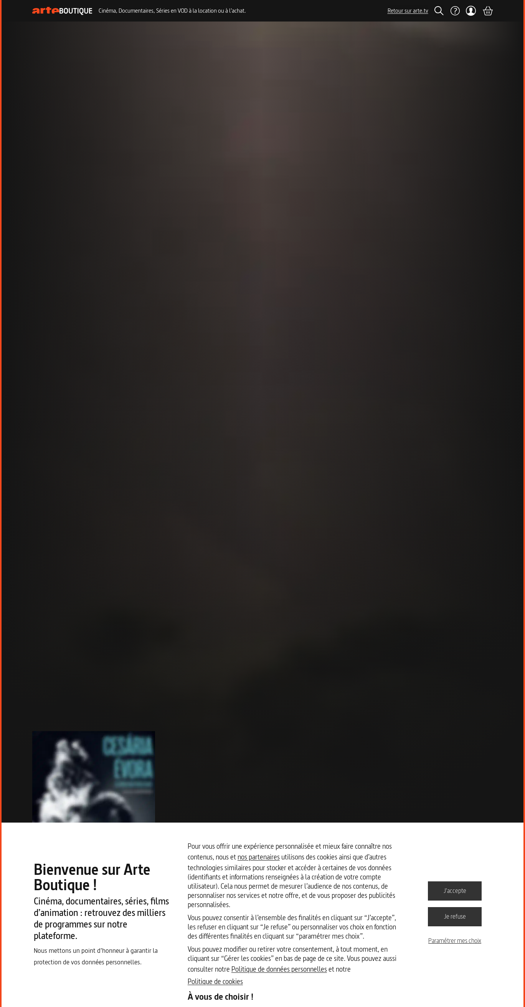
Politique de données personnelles (279, 969)
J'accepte (455, 890)
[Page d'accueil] (62, 11)
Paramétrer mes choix (454, 940)
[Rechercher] (439, 11)
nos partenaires (259, 857)
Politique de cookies (215, 981)
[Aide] (455, 11)
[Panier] (487, 11)
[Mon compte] (471, 11)
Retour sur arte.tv (408, 11)
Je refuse (455, 916)
